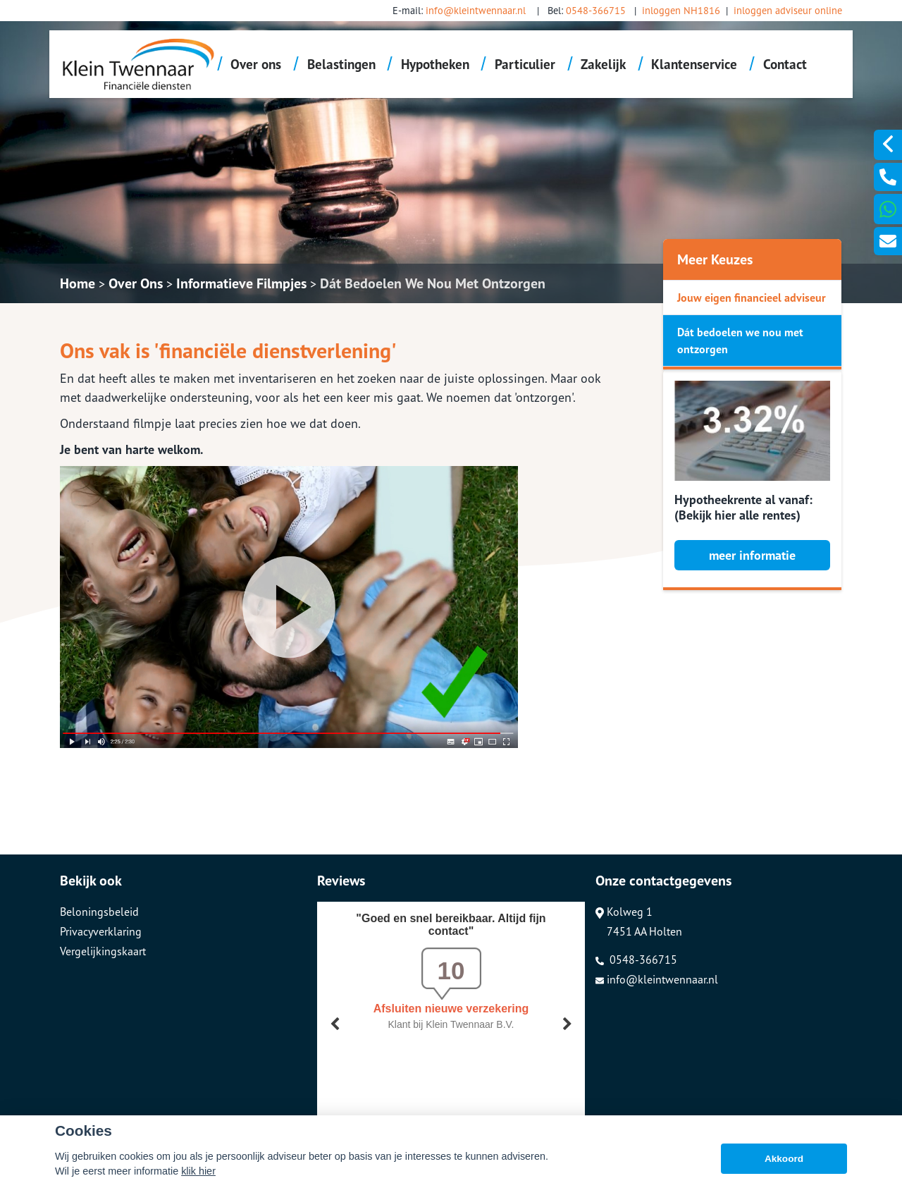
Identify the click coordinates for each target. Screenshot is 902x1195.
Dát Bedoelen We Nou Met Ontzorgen (432, 283)
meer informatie (752, 555)
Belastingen (341, 64)
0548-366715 (596, 10)
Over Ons (136, 283)
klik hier (198, 1171)
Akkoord (784, 1158)
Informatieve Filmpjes (241, 283)
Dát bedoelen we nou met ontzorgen (740, 340)
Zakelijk (603, 64)
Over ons (255, 64)
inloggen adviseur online (788, 10)
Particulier (525, 64)
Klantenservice (694, 64)
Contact (785, 64)
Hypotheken (435, 64)
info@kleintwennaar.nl (476, 10)
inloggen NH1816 (681, 10)
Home (77, 283)
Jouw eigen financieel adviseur (751, 297)
